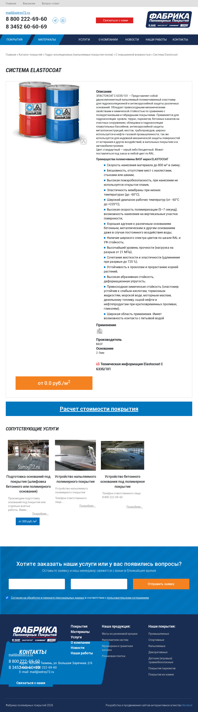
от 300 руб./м (28, 521)
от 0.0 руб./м (54, 382)
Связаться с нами (115, 20)
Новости (132, 39)
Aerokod (187, 705)
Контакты (180, 39)
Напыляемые (156, 646)
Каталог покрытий (30, 54)
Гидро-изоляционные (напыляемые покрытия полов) (79, 54)
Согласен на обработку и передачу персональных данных (47, 597)
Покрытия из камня (161, 674)
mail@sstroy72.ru (18, 13)
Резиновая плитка (113, 656)
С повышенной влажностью (133, 54)
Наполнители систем (115, 639)
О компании (108, 39)
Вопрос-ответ (50, 3)
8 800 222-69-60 (26, 19)
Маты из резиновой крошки (119, 633)
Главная (11, 3)
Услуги (84, 39)
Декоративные (157, 652)
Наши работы (156, 39)
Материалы (47, 39)
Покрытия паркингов (162, 668)
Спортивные (156, 639)
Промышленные (158, 633)
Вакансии (29, 3)
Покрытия (79, 626)
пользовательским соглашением (128, 597)
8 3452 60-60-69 (26, 26)
